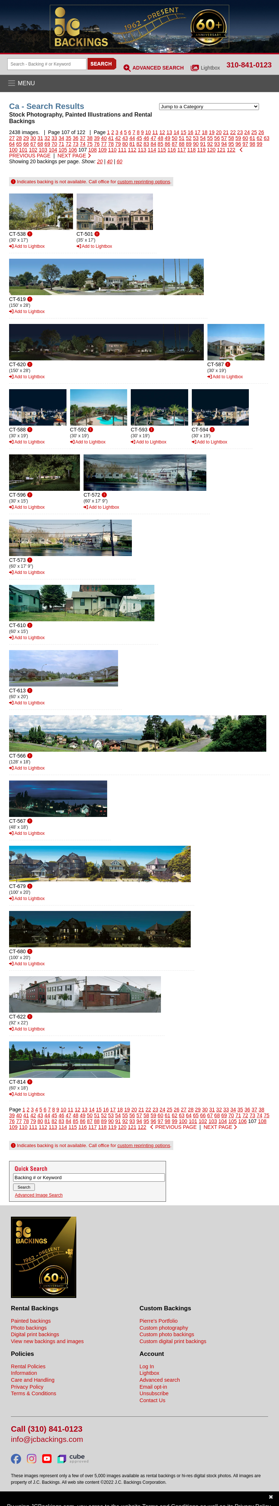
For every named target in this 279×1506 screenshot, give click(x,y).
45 (139, 138)
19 (212, 132)
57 (224, 138)
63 (267, 138)
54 (203, 138)
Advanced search (160, 1380)
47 (153, 138)
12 (162, 132)
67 (33, 144)
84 (153, 144)
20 (219, 132)
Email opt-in (153, 1387)
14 (176, 132)
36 (75, 138)
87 (175, 144)
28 (19, 138)
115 (162, 150)
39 (97, 138)
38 (90, 138)
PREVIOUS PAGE (173, 1127)
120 (211, 150)
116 (171, 150)
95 (231, 144)
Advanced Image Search (38, 1195)
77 (104, 144)
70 (54, 144)
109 (102, 150)
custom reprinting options (143, 181)
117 (181, 150)
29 (26, 138)
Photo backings (28, 1328)
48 (160, 138)
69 (47, 144)
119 (201, 150)
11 (155, 132)
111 (122, 150)
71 (61, 144)
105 (62, 150)
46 (146, 138)
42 (118, 138)
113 (142, 150)
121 (221, 150)
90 (196, 144)
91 (203, 144)
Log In (147, 1366)
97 (245, 144)
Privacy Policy (27, 1387)
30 (33, 138)
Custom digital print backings (173, 1341)
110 (112, 150)
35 (69, 138)
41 (111, 138)
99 (259, 144)
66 (26, 144)
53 (196, 138)
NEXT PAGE (74, 156)
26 (261, 132)
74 (83, 144)
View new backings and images (47, 1341)
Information (24, 1373)
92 (210, 144)
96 (238, 144)
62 (259, 138)
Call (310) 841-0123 (46, 1429)
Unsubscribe (154, 1393)
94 (224, 144)
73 (75, 144)
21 (226, 132)
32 (47, 138)
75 (90, 144)
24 (247, 132)
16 (191, 132)
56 (217, 138)
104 (53, 150)
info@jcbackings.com (47, 1439)
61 (252, 138)
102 (33, 150)
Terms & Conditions (33, 1393)
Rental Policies (28, 1366)
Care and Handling (32, 1380)
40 (104, 138)
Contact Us (152, 1400)
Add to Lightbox (27, 246)
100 (13, 150)
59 (238, 138)
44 (132, 138)
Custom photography (164, 1328)
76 (97, 144)
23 (240, 132)
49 (167, 138)
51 (182, 138)
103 (43, 150)
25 (254, 132)
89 (189, 144)
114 (152, 150)
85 (160, 144)
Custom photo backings (167, 1334)
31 (40, 138)
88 (182, 144)
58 (231, 138)
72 (69, 144)
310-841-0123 (249, 65)
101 (23, 150)
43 (125, 138)
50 (175, 138)
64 (12, 144)
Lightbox (210, 68)
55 (210, 138)
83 (146, 144)
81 (132, 144)
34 (61, 138)
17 (198, 132)
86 (167, 144)
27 (12, 138)
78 (111, 144)
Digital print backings (35, 1334)
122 (231, 150)
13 (169, 132)
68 (40, 144)
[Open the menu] (139, 83)
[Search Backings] (46, 64)
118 (191, 150)
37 (83, 138)
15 (183, 132)
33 (54, 138)
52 (189, 138)
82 (139, 144)
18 (205, 132)
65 (19, 144)
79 (118, 144)
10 (148, 132)
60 (245, 138)
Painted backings (31, 1321)
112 (132, 150)
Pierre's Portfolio (159, 1321)
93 (217, 144)
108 (92, 150)
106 (73, 150)
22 (233, 132)
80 (125, 144)
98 (252, 144)
